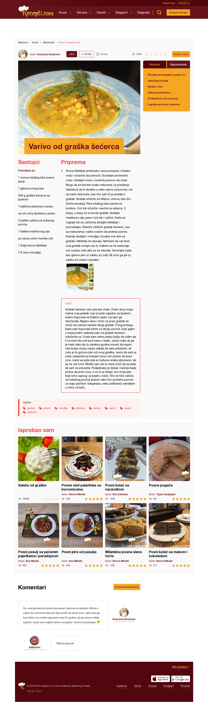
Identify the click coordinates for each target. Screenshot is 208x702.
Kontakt (86, 686)
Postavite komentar (127, 586)
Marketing (76, 686)
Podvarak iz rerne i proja (163, 98)
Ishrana (82, 12)
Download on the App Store (160, 679)
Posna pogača (169, 468)
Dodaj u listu (181, 54)
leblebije (80, 408)
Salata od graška (38, 468)
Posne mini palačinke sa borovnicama (82, 468)
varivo (112, 408)
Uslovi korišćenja (62, 686)
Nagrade (143, 12)
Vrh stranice (179, 666)
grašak (31, 408)
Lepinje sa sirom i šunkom (164, 104)
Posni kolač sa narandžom (125, 468)
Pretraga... (159, 12)
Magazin (121, 12)
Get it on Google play (180, 679)
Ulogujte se (184, 3)
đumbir (97, 408)
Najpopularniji (178, 64)
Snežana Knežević (48, 54)
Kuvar (63, 12)
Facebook (122, 686)
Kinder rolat (155, 86)
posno (46, 408)
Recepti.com (36, 11)
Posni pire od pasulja (82, 535)
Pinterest (185, 686)
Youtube (152, 686)
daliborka (34, 647)
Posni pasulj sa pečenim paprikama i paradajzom (38, 535)
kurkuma (31, 412)
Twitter (137, 686)
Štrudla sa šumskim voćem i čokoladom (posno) (166, 74)
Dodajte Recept (178, 12)
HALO (39, 691)
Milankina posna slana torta (125, 535)
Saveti (101, 12)
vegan (127, 408)
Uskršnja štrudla (158, 80)
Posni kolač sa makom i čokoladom (169, 535)
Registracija (169, 3)
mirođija (63, 408)
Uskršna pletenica (159, 92)
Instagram (168, 686)
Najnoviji (155, 64)
